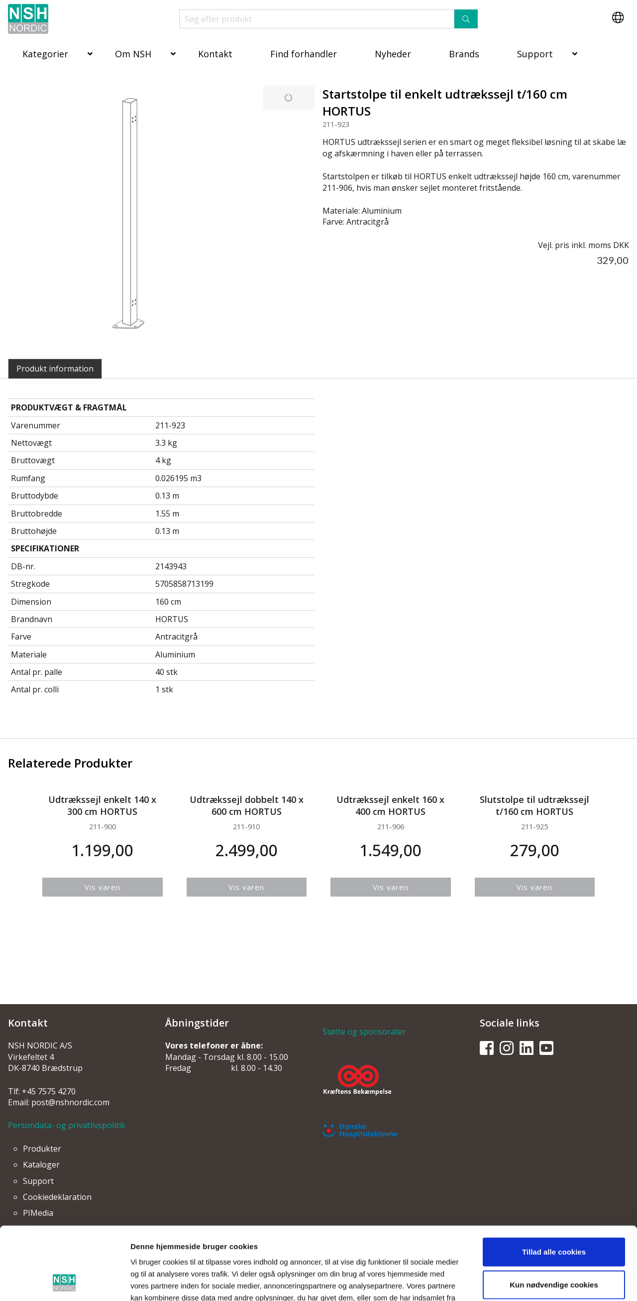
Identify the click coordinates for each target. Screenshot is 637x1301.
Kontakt (215, 54)
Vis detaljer (515, 1281)
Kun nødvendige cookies (554, 1216)
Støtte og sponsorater (364, 1031)
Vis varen (102, 887)
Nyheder (393, 54)
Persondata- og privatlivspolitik (66, 1125)
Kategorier (45, 54)
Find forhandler (303, 54)
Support (535, 54)
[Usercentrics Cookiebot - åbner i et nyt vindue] (64, 1281)
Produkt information (55, 368)
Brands (464, 54)
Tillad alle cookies (554, 1183)
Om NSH (133, 54)
